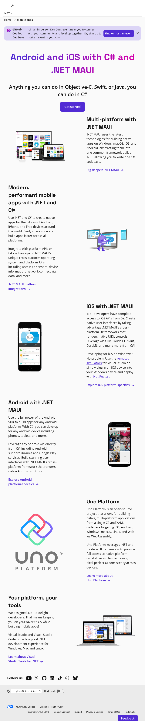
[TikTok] (59, 678)
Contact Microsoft (62, 712)
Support (78, 712)
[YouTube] (28, 678)
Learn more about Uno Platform (99, 578)
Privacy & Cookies (94, 712)
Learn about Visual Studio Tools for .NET (25, 659)
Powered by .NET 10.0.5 (38, 712)
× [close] (137, 33)
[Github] (44, 678)
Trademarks (129, 712)
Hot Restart (101, 377)
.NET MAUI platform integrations (22, 286)
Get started (72, 107)
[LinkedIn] (52, 678)
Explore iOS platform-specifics (110, 385)
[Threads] (67, 678)
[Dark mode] (60, 691)
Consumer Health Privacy (51, 707)
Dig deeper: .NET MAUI (105, 170)
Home (8, 20)
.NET (8, 13)
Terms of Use (114, 712)
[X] (36, 678)
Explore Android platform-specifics (23, 481)
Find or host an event (119, 33)
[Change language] (26, 691)
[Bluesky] (75, 678)
